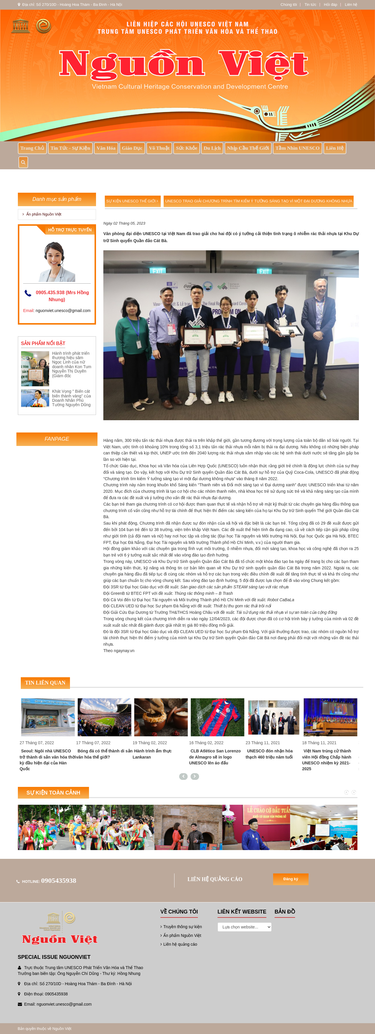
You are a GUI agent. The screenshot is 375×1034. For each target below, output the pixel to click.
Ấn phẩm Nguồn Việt (42, 214)
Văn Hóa (106, 148)
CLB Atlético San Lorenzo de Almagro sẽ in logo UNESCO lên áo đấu (220, 757)
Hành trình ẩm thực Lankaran (157, 754)
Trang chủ (32, 148)
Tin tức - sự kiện (70, 148)
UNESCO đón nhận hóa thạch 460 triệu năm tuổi (274, 754)
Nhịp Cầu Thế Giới (248, 148)
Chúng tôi (289, 4)
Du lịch (212, 148)
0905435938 (58, 880)
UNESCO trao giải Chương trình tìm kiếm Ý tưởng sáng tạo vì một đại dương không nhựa (258, 201)
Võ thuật (159, 148)
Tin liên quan (45, 683)
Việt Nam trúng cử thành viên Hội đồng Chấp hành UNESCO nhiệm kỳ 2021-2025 (331, 760)
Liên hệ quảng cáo (178, 944)
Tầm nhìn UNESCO (297, 148)
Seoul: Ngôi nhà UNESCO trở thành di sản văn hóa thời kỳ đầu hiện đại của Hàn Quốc (53, 760)
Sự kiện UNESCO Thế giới (132, 201)
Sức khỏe (186, 148)
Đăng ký (290, 879)
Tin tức (310, 4)
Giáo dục (132, 148)
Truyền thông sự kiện (181, 926)
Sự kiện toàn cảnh (54, 793)
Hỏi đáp (331, 4)
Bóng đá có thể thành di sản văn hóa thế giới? (109, 754)
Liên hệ (351, 4)
